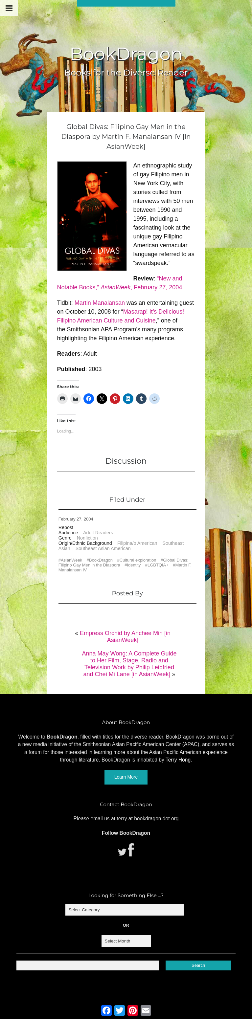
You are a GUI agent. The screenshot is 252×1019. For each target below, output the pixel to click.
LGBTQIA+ (158, 565)
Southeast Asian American (103, 548)
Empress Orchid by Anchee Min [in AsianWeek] (125, 636)
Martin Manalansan (100, 302)
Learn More (126, 777)
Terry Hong (178, 760)
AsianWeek (71, 560)
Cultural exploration (138, 560)
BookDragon (126, 54)
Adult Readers (98, 532)
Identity (134, 565)
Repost (66, 527)
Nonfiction (87, 538)
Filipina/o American (137, 543)
